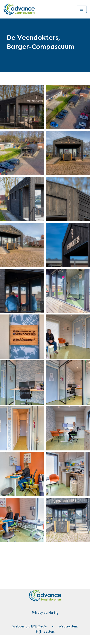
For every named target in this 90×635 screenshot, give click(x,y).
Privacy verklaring (45, 613)
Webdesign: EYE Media (29, 626)
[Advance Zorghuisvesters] (19, 9)
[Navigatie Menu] (82, 9)
